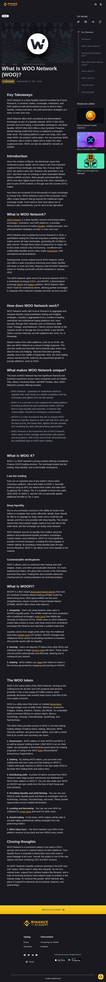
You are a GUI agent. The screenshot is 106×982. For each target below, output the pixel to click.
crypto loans (25, 811)
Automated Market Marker (43, 592)
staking (31, 284)
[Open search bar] (95, 4)
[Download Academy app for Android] (74, 960)
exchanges (52, 251)
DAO (40, 750)
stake (39, 662)
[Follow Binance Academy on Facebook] (25, 955)
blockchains (56, 704)
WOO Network (14, 220)
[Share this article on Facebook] (85, 21)
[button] (100, 4)
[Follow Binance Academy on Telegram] (32, 955)
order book (40, 616)
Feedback (44, 947)
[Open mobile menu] (100, 4)
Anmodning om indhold (49, 942)
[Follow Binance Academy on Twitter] (29, 955)
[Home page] (10, 4)
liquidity (41, 226)
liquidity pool (24, 635)
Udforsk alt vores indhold (53, 910)
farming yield (38, 650)
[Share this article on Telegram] (93, 21)
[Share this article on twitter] (78, 21)
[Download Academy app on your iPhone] (60, 960)
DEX (20, 284)
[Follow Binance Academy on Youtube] (36, 955)
